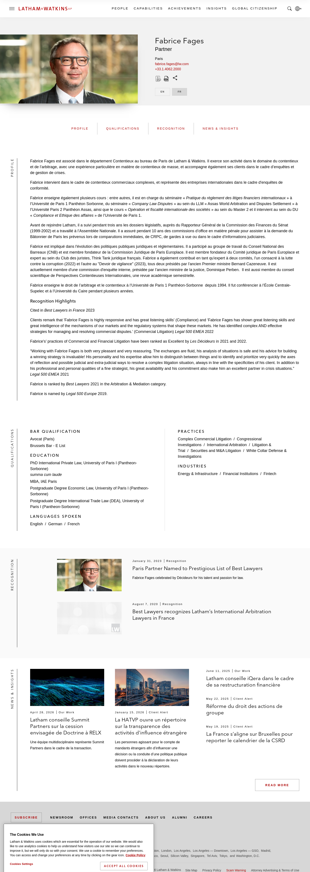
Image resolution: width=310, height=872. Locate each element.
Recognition (171, 128)
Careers (203, 817)
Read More (277, 785)
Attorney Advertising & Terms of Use (275, 870)
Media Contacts (121, 817)
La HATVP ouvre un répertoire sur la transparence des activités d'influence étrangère (151, 726)
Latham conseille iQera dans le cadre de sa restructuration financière (250, 681)
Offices (88, 817)
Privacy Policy (211, 870)
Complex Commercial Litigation (204, 439)
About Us (155, 817)
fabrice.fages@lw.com (172, 64)
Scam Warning (236, 870)
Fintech (270, 474)
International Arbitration (227, 445)
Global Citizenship (254, 8)
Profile (79, 128)
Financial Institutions (240, 474)
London (166, 850)
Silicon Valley (179, 856)
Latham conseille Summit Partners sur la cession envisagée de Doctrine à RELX (65, 726)
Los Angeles (182, 850)
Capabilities (148, 8)
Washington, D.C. (248, 856)
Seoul (164, 856)
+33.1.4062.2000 (168, 69)
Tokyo (223, 856)
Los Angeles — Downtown (210, 850)
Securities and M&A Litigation (216, 451)
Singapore (197, 856)
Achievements (184, 8)
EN (165, 91)
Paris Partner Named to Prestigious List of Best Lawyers (197, 568)
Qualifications (123, 128)
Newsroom (61, 817)
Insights (216, 8)
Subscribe (26, 817)
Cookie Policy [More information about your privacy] (136, 869)
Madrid (265, 850)
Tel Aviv (212, 856)
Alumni (179, 817)
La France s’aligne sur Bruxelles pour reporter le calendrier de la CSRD (249, 737)
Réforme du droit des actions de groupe (244, 709)
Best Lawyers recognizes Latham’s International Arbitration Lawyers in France (201, 614)
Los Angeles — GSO (244, 850)
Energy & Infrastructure (198, 474)
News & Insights (221, 128)
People (120, 8)
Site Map (191, 870)
